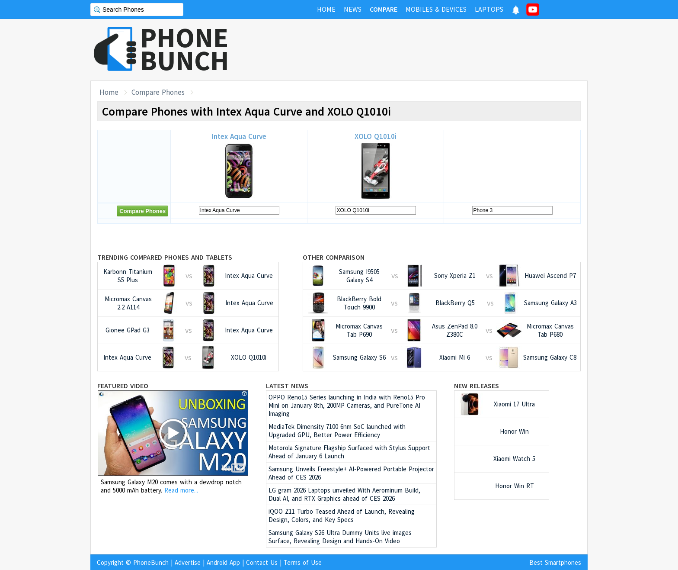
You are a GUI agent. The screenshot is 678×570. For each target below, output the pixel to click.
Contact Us (262, 562)
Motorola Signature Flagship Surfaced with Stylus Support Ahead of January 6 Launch (349, 452)
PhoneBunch (151, 562)
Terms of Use (303, 562)
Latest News (287, 385)
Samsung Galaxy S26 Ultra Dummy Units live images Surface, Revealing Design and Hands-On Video (340, 536)
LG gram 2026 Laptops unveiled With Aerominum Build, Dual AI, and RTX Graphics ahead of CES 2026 (344, 494)
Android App (223, 562)
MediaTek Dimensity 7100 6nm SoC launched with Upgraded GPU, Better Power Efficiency (337, 430)
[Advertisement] (430, 49)
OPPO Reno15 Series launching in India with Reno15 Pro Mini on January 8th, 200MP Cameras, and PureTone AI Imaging (347, 405)
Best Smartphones (555, 562)
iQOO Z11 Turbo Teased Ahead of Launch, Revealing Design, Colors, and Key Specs (342, 515)
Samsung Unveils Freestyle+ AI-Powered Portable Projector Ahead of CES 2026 (351, 473)
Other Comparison (334, 257)
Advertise (188, 562)
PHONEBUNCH (184, 49)
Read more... (181, 490)
